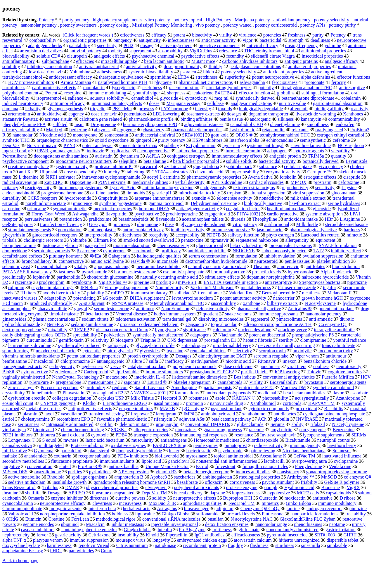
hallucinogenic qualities (159, 255)
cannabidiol (142, 98)
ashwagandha (252, 82)
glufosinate (249, 529)
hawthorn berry (342, 445)
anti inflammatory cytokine (168, 187)
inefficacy (174, 361)
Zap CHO (53, 182)
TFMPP (81, 329)
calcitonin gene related (100, 119)
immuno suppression (89, 540)
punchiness (269, 366)
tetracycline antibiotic (334, 329)
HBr (329, 219)
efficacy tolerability (20, 129)
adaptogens (200, 334)
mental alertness (256, 287)
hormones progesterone (81, 187)
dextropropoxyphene (21, 329)
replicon (119, 387)
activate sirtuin (58, 119)
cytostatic (92, 350)
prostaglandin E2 (107, 392)
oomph (270, 487)
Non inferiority (169, 287)
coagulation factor (243, 208)
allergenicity (297, 240)
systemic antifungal (265, 145)
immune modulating (107, 92)
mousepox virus (131, 540)
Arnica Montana (75, 82)
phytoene (163, 82)
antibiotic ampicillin (207, 250)
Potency (46, 19)
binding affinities (196, 119)
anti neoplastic (102, 229)
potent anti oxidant (336, 308)
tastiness (67, 271)
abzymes (102, 129)
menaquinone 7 (102, 382)
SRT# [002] (193, 134)
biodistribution (346, 266)
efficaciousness (245, 534)
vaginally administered (23, 376)
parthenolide (68, 276)
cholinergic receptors (43, 240)
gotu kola (219, 134)
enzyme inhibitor (67, 498)
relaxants (300, 129)
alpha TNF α (14, 540)
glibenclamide (250, 424)
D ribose (348, 498)
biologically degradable (261, 108)
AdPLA (153, 155)
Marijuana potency (252, 19)
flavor (337, 392)
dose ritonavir (104, 113)
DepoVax (11, 145)
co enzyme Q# (357, 476)
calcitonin (222, 329)
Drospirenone (103, 124)
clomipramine (313, 340)
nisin (79, 124)
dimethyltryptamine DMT (222, 355)
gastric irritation (340, 529)
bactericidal (270, 40)
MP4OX (299, 182)
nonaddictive (271, 198)
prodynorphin (51, 282)
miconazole (168, 261)
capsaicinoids (338, 492)
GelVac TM (304, 455)
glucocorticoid (209, 245)
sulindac (182, 292)
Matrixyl (54, 129)
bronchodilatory (36, 261)
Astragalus (167, 508)
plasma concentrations (54, 319)
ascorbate (359, 392)
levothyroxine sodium (192, 298)
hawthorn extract (305, 203)
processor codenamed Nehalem (149, 324)
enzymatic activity (283, 171)
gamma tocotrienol (165, 203)
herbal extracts (136, 508)
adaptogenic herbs (45, 45)
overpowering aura (309, 461)
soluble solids (239, 161)
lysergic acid (123, 87)
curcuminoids (39, 340)
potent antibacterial (267, 334)
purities (75, 471)
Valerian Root (242, 292)
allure (136, 361)
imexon (290, 361)
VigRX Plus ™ (112, 282)
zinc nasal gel (21, 387)
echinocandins (279, 140)
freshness (296, 34)
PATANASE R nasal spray (27, 271)
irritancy (10, 187)
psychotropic (230, 450)
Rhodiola (56, 476)
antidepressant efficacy (70, 77)
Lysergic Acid (123, 187)
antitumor (145, 308)
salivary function (243, 234)
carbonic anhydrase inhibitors (249, 61)
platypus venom (48, 540)
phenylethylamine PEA (24, 124)
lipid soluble (127, 371)
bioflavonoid (167, 455)
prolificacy (170, 250)
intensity (203, 108)
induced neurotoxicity (22, 103)
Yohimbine (80, 71)
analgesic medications (251, 103)
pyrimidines (100, 471)
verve (115, 366)
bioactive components (219, 45)
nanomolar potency (39, 25)
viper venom (307, 355)
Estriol (202, 466)
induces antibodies (253, 471)
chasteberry (154, 129)
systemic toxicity (72, 166)
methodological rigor (115, 519)
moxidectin (295, 498)
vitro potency (157, 19)
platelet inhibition (333, 261)
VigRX (353, 487)
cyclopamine (346, 461)
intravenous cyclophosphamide (111, 177)
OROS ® (244, 134)
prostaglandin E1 (220, 340)
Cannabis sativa (17, 445)
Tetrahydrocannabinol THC (306, 87)
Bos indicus (245, 376)
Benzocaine (344, 429)
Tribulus (50, 487)
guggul (80, 308)
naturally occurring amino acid (169, 276)
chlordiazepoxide (262, 440)
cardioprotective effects (54, 87)
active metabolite (24, 476)
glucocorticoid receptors (54, 234)
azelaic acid (175, 166)
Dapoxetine (80, 182)
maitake (9, 455)
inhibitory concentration (49, 66)
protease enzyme (241, 487)
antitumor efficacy (67, 103)
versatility (340, 150)
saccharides (184, 476)
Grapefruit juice (113, 198)
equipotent (325, 240)
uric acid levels (240, 513)
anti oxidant (73, 434)
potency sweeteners (78, 25)
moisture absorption (131, 245)
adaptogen (277, 150)
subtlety (171, 145)
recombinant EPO (73, 419)
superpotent (140, 50)
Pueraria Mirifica (338, 376)
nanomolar (22, 134)
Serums (278, 424)
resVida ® (140, 261)
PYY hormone (174, 108)
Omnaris (36, 498)
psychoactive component (25, 161)
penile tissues (297, 261)
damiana (10, 108)
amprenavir (288, 266)
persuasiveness (38, 219)
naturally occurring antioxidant (217, 266)
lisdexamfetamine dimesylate (199, 376)
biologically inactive (263, 203)
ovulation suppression (322, 255)
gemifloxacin (71, 340)
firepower (140, 413)
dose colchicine (238, 366)
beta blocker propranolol (196, 161)
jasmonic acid (270, 229)
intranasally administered (69, 424)
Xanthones (353, 113)
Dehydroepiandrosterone (214, 203)
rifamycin (163, 419)
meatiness (311, 292)
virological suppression (126, 287)
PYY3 (69, 145)
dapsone (217, 492)
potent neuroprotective (273, 77)
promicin (194, 403)
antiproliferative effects (90, 408)
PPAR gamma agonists (58, 150)
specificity (107, 45)
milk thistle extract (307, 198)
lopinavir (41, 276)
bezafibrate (187, 482)
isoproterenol (48, 98)
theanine (10, 492)
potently (266, 87)
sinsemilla (310, 545)
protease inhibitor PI (114, 166)
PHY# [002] (248, 213)
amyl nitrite (281, 429)
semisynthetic (313, 140)
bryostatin (313, 382)
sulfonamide (207, 513)
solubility (11, 66)
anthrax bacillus (123, 466)
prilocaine (36, 208)
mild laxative (14, 450)
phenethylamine (285, 124)
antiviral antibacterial (99, 66)
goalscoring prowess (222, 429)
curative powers (130, 498)
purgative (11, 466)
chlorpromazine (75, 361)
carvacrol (148, 166)
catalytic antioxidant (147, 366)
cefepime (341, 140)
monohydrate (85, 134)
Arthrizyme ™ (300, 476)
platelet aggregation (192, 382)
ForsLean (80, 519)
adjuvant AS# (192, 419)
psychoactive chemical (153, 55)
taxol (49, 413)
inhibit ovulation (279, 255)
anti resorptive (278, 282)
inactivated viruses (19, 298)
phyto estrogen (280, 234)
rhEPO (117, 292)
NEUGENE (244, 250)
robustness (198, 398)
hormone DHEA (154, 208)
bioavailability (15, 55)
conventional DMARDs (208, 424)
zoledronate (66, 371)
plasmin (29, 413)
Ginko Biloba (298, 503)
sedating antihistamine (92, 324)
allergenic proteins (151, 429)
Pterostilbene (14, 155)
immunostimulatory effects (116, 103)
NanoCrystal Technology (75, 376)
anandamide (35, 455)
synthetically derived (255, 98)
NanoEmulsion (175, 308)
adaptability (55, 298)
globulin (281, 419)
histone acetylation (60, 245)
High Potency (218, 19)
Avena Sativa (260, 177)
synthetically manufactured (157, 334)
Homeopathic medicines (216, 440)
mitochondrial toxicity (199, 192)
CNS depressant (182, 340)
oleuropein (77, 55)
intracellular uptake (119, 61)
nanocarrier (284, 298)
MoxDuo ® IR (162, 503)
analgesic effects (109, 55)
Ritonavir (267, 361)
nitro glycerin (120, 350)
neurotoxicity (348, 366)
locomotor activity (335, 350)
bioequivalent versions (290, 245)
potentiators (135, 113)
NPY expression (133, 471)
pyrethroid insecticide (287, 534)
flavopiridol (116, 213)
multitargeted (51, 445)
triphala (9, 240)
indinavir (95, 150)
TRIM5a (316, 155)
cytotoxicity (196, 98)
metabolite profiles (43, 408)
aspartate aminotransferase (159, 198)
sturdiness (285, 545)
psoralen (188, 71)
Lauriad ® (157, 382)
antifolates (315, 266)
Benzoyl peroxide (278, 292)
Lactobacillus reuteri (320, 234)
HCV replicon (351, 145)
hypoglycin (165, 329)
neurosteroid (266, 261)
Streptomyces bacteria (319, 282)
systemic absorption (324, 213)
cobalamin (351, 98)
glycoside (169, 98)
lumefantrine (44, 392)
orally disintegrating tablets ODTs (34, 334)
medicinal (267, 392)
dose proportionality (182, 66)
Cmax (106, 550)
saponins (132, 382)
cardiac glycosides (266, 182)
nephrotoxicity (16, 534)
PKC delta (121, 108)
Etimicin (33, 519)
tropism (234, 192)
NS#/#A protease (127, 303)
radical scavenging (19, 182)
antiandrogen (193, 345)
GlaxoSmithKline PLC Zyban (307, 519)
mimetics (270, 503)
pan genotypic (312, 429)
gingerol (143, 140)
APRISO (76, 492)
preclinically (14, 276)
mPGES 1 (187, 282)
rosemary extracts (203, 113)
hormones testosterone (135, 271)
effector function (254, 92)
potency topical (188, 19)
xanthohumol (254, 413)
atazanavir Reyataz (20, 119)
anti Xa (26, 171)
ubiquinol (70, 524)
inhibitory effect (346, 250)
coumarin (62, 455)
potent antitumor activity (243, 298)
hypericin (231, 145)
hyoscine (175, 350)
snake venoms (238, 313)
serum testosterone (111, 308)
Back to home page (20, 560)
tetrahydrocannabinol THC (285, 134)
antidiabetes (285, 413)
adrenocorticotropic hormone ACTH (278, 324)
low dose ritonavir (46, 71)
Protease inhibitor (87, 445)
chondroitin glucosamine (110, 276)
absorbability (170, 50)
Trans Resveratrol (19, 487)
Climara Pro (105, 240)
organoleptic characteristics (62, 140)
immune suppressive (231, 229)
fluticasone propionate (72, 461)
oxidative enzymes (128, 445)
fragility (235, 545)
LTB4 (183, 77)
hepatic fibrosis (257, 340)
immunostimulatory (149, 292)
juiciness (122, 224)
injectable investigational (174, 524)
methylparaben (205, 361)
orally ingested (329, 129)
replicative (121, 150)
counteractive (71, 261)
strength (296, 40)
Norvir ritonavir (42, 145)
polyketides (115, 334)
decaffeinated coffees (22, 255)
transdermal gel (176, 319)
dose (169, 224)
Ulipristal (48, 171)
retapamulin (273, 129)
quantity (338, 155)
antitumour (336, 355)
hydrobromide (78, 198)
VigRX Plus (201, 50)
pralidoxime (100, 219)
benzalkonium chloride (325, 361)
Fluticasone (272, 513)
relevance (228, 50)
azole (220, 398)
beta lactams (97, 313)
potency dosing (114, 25)
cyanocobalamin (17, 503)
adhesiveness (109, 71)
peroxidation (70, 229)
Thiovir (314, 371)
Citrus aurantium (132, 545)
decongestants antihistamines (61, 155)
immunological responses (203, 434)
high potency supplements (117, 19)
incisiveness (130, 503)
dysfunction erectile (26, 398)
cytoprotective (34, 371)
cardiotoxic (142, 250)
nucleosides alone (254, 329)
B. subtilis (333, 408)
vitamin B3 (166, 471)
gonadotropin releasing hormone (336, 471)
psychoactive (147, 213)
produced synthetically (51, 303)
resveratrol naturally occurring (286, 345)
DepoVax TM (154, 492)
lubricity (112, 171)
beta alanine (154, 161)
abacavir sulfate (52, 308)
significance (194, 329)
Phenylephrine (308, 466)
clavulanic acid (209, 171)
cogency (76, 113)
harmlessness (59, 545)
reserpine (73, 92)
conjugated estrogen (186, 155)
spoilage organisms (89, 476)
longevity (161, 540)
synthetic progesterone (120, 203)
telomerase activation (135, 319)
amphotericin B (128, 476)
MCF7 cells (308, 492)
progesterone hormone (62, 192)
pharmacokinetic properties (196, 129)
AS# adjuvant (92, 303)
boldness (120, 513)
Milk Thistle (142, 398)
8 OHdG (10, 519)
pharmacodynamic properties (214, 177)
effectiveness (132, 34)
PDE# (121, 434)
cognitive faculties (345, 371)
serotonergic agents (348, 382)
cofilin (107, 424)
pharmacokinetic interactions (206, 82)
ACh (262, 419)
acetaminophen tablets (203, 219)
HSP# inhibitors (207, 140)
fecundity (235, 55)
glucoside (321, 208)
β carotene (86, 250)
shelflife (32, 492)
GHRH (349, 534)
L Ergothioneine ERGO (125, 403)
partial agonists (218, 387)
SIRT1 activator (60, 177)
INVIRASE (307, 419)
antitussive (323, 498)
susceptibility (223, 303)
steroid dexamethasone (346, 224)
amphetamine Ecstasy (22, 550)
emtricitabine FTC (256, 387)
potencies (272, 34)
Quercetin (268, 498)
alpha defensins (315, 77)
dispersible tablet (343, 540)
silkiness (286, 119)
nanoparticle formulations (314, 513)
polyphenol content (20, 92)
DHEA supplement (147, 298)
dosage (146, 45)
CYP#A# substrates (169, 171)
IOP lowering (287, 371)
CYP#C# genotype (57, 403)
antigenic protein (285, 155)
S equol (49, 440)
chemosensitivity (173, 245)
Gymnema (43, 450)
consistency (288, 471)
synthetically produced (79, 345)
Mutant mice (203, 61)
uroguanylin (167, 424)
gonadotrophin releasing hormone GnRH (132, 482)
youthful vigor (146, 92)
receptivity (158, 234)
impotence (82, 203)
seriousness (28, 424)
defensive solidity (212, 308)
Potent (51, 92)
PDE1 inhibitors (17, 434)
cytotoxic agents (309, 150)
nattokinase (165, 545)
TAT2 (319, 250)
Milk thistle (307, 224)
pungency (123, 40)
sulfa (153, 361)
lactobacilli (274, 461)
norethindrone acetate (45, 203)
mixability (57, 329)
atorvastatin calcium (252, 540)
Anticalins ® (300, 308)
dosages (234, 113)
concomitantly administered (292, 529)
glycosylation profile (155, 345)
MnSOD (329, 476)
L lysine (349, 187)
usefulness (152, 87)
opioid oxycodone (112, 140)
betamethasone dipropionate (308, 98)
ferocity (338, 82)
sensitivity (325, 187)
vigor (248, 40)
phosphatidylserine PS (313, 334)
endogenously (213, 187)
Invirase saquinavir (278, 434)
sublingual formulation (323, 92)
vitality (80, 266)
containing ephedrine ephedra (89, 529)
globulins (286, 92)
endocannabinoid (18, 192)
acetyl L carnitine (163, 177)
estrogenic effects (320, 177)
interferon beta (102, 508)
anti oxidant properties (197, 150)
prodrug (163, 282)
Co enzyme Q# (332, 324)
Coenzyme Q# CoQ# (260, 508)
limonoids (135, 192)
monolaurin (94, 87)
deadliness (320, 40)
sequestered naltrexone (257, 240)
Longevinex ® (21, 440)
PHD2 (56, 550)
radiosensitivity (268, 445)
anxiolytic (302, 350)
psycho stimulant (278, 482)
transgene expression (153, 434)
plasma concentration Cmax (122, 329)
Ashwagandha (85, 213)
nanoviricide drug (226, 403)
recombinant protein (202, 545)
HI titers (28, 292)
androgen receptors (324, 508)
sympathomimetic (69, 208)
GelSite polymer (17, 224)
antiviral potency (85, 50)
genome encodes (38, 524)
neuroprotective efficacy (63, 503)
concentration (39, 466)
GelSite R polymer (341, 482)
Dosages (183, 355)
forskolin (288, 177)
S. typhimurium (200, 145)
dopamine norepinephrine (271, 276)
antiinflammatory (18, 61)
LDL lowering (166, 113)
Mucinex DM (293, 387)
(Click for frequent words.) (88, 34)
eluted (65, 466)
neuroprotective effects (194, 498)
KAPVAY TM (321, 403)
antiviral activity (141, 66)
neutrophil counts (333, 440)
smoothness (318, 124)
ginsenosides (14, 319)
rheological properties (259, 476)
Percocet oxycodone (59, 387)
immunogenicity (305, 445)
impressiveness (246, 492)
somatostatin (116, 134)
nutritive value (292, 103)
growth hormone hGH (322, 298)
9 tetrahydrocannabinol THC (177, 303)
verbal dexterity (190, 182)
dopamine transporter (268, 113)
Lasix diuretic (242, 129)
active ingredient (176, 45)
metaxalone (116, 376)
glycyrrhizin (13, 234)
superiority (235, 77)
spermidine (160, 77)
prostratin (322, 182)
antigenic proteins (301, 61)
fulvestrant (225, 466)
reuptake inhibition (208, 350)
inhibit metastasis (128, 524)
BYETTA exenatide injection (231, 282)
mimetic (354, 234)
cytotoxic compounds (269, 408)
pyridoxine (81, 282)
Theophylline (264, 219)
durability (11, 198)
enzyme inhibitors (136, 408)
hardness (352, 229)
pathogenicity (62, 366)
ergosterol (260, 319)
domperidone (14, 250)
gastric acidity (68, 534)
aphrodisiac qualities (202, 503)
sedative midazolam (27, 482)
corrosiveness (242, 482)
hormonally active (228, 271)
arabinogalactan (217, 476)
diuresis (238, 219)
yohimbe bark (239, 166)
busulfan (215, 519)
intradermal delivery (232, 345)
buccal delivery (188, 492)
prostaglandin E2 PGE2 (212, 371)
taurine (293, 508)
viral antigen (14, 429)
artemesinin (19, 113)
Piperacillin (176, 534)
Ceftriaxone (100, 534)
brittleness (222, 529)
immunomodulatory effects (237, 155)
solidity (159, 498)
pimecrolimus (289, 319)
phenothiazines (308, 524)
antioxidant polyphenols (228, 392)
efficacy (158, 34)
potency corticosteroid (276, 25)
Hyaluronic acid (299, 487)
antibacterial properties (309, 66)
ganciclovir (178, 461)
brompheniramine (19, 245)
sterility (286, 340)
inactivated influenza (341, 455)
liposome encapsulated (113, 492)
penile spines (205, 445)
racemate (23, 282)
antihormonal (276, 224)
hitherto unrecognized (299, 540)
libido (208, 71)
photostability (275, 398)
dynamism (129, 155)
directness (99, 498)
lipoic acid (151, 461)
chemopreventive (153, 150)
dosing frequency (301, 45)
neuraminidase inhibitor (159, 266)
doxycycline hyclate (21, 545)
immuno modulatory (337, 503)
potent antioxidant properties (93, 355)
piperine (141, 282)
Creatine (56, 519)
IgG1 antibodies (209, 534)
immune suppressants (278, 313)
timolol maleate (64, 313)
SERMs (358, 434)
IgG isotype (193, 408)
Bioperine (330, 487)
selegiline (127, 161)
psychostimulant (226, 408)
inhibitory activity (187, 229)
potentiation (71, 219)
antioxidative (49, 113)
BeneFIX (55, 324)
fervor (42, 534)
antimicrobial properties (323, 50)
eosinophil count (17, 403)
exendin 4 (200, 198)
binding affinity (329, 108)
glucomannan (343, 192)
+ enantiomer (209, 292)
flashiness (259, 545)
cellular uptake (298, 166)
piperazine (357, 282)
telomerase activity (234, 198)
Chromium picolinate (22, 508)
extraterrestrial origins (254, 187)
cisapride (351, 177)
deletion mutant (134, 424)
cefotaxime (348, 182)
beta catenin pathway (231, 419)
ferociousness (284, 82)
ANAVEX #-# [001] (149, 392)
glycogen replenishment (203, 224)
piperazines (186, 429)
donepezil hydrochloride (139, 450)
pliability (95, 292)
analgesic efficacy (342, 61)
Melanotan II (340, 292)
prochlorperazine (182, 213)
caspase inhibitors (37, 529)
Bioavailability (283, 382)
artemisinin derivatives (41, 50)
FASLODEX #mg (169, 445)
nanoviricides (81, 550)
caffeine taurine (105, 192)
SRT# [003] (325, 534)
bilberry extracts (282, 303)
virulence (247, 34)
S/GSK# (119, 429)
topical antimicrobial (233, 455)
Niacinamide (230, 334)
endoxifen (345, 124)
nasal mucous (166, 403)
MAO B (167, 408)
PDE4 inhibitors (132, 455)
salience (75, 98)
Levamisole (357, 161)
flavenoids (165, 219)
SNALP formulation (338, 245)
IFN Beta (89, 287)
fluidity (215, 66)
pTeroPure (39, 382)
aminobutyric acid (218, 413)
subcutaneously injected (284, 250)
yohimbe (333, 45)
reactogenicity (38, 187)
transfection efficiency (61, 224)
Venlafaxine (340, 466)
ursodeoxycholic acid (55, 350)
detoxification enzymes (227, 524)
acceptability (188, 234)
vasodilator (71, 413)
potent (179, 34)
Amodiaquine (184, 387)
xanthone (251, 303)
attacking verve (292, 329)
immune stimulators (164, 371)
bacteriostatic (198, 450)
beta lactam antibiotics (304, 392)
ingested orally (16, 150)
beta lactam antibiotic (164, 61)
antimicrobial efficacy (143, 229)
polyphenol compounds (195, 366)
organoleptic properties (85, 40)
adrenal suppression (266, 192)
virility (225, 34)
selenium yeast (16, 266)
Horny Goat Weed (48, 213)
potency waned (237, 25)
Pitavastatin (73, 392)
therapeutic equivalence (121, 77)
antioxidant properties (283, 71)
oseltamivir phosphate (183, 271)
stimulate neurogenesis (29, 229)
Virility (256, 382)
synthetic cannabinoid (333, 387)
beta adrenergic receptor (205, 471)
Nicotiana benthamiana (303, 450)
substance (268, 166)
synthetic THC (16, 140)
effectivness (130, 234)
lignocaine (145, 513)
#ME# (95, 255)
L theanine (28, 177)
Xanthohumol (263, 403)
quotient (210, 313)
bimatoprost (236, 445)
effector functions (353, 77)
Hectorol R (171, 398)
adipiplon (224, 508)
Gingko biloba (137, 529)
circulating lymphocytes (228, 87)
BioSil (8, 371)
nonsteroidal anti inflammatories (226, 461)
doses (154, 103)
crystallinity (13, 392)
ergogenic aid (217, 213)
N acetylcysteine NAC (252, 519)
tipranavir (219, 240)
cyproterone (114, 250)
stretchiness (207, 77)
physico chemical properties (112, 487)
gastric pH (161, 192)
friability (309, 482)
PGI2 (129, 45)
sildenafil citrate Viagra (273, 55)
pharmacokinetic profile (151, 119)
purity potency (75, 19)
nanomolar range (271, 524)
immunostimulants (117, 461)
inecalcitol (43, 361)
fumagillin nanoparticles (265, 466)
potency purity (342, 25)
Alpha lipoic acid (336, 271)
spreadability (85, 334)
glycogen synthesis (65, 108)
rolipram (16, 287)
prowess (146, 108)
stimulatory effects (222, 276)
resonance (244, 434)
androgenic (260, 119)
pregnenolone (68, 382)
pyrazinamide (94, 271)
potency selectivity (331, 19)
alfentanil (298, 108)
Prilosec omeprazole (297, 287)
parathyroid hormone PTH (123, 82)
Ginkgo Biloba (175, 513)
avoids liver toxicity (61, 292)
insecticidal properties (322, 55)
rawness (71, 440)
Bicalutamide (297, 440)
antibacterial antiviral (155, 134)
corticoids (292, 403)
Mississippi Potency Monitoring (162, 25)
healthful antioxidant (286, 208)
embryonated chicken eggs (202, 540)
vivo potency (207, 25)
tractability (356, 513)
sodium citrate (95, 319)
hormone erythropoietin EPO (150, 124)
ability (298, 424)
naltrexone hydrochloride (325, 276)
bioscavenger (196, 508)
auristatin (104, 155)
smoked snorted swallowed (148, 240)
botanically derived (321, 161)
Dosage (55, 492)
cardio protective (283, 213)
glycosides (150, 350)
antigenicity (150, 40)
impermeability (244, 171)
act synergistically (312, 398)
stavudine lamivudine (311, 145)
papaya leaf (95, 245)
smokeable (337, 545)
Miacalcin (95, 524)
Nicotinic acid (52, 134)
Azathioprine (348, 398)
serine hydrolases (344, 203)
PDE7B (214, 234)
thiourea (47, 434)
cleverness (102, 503)
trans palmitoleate (338, 345)
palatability (79, 45)
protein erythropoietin (147, 355)
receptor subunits (94, 455)
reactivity (359, 108)
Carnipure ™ (319, 171)
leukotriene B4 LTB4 (212, 92)
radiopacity (118, 345)
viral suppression (308, 192)
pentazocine (192, 240)
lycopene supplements (323, 434)
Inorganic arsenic (65, 508)
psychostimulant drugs (52, 287)
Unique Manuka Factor (167, 466)
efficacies (85, 61)
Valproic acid (20, 513)
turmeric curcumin (243, 150)
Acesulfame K (272, 455)
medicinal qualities (150, 182)
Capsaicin (195, 324)
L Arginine (350, 219)
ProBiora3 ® (90, 466)
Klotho (89, 403)
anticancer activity (218, 40)
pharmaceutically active (258, 308)
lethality (32, 108)
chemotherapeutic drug (82, 429)
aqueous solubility (107, 98)
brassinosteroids (133, 219)
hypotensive (278, 492)
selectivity (242, 350)
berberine (78, 129)
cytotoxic (100, 434)
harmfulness (13, 87)
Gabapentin (119, 255)
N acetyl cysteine (348, 424)
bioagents (125, 340)
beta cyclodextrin (246, 245)
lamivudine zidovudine (29, 345)
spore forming (15, 350)
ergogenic (126, 129)
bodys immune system (175, 313)
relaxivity (99, 340)
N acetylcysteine (320, 303)
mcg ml (221, 98)
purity (317, 34)
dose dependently (80, 171)
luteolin (164, 529)
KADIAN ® (243, 398)
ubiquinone (147, 224)
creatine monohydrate (28, 166)
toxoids (225, 108)
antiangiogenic (110, 361)
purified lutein (254, 371)
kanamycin (311, 119)
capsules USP (111, 398)
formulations (187, 392)
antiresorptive (352, 87)
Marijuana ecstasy (183, 103)
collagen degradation (71, 398)
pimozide (358, 508)
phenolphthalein (52, 266)
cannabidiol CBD (246, 124)
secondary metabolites (23, 461)
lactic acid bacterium (105, 440)
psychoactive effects (200, 55)
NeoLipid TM (241, 503)
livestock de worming (315, 113)
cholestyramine (35, 419)
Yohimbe (78, 240)
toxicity (115, 50)
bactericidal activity (277, 161)
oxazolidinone (47, 471)
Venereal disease (131, 313)
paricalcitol (71, 450)
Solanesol (342, 450)
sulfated (60, 124)
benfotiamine (14, 361)
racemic (256, 429)
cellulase (215, 103)
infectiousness (181, 40)
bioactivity (202, 34)
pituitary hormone (66, 255)
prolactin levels (266, 271)
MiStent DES (14, 471)
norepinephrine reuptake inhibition (72, 513)
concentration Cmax (138, 145)
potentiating (84, 298)
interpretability (98, 234)
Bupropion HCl (237, 498)
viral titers (296, 366)
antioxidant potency (292, 19)
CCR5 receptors (42, 198)
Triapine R (150, 340)
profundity (95, 387)
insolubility (128, 534)
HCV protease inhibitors (31, 82)
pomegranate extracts (22, 366)
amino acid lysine (107, 261)
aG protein (112, 298)
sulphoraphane (55, 61)
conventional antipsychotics (289, 376)
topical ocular (224, 324)
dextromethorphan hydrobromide (216, 261)
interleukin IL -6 (149, 376)
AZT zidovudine (226, 182)
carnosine (11, 208)
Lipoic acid (43, 429)
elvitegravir (156, 487)
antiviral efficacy (262, 45)
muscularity (142, 440)
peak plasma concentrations (255, 66)
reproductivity (295, 187)
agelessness (92, 366)
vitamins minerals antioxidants (31, 355)
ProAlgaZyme (192, 529)
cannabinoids (230, 382)
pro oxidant (306, 408)
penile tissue (231, 119)
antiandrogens (173, 440)
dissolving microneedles (221, 319)
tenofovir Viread (94, 545)
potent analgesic (97, 145)
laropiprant (166, 413)
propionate (314, 82)
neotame (337, 524)
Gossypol (98, 224)
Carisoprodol (96, 371)
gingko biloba (206, 166)
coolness (321, 366)
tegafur (329, 287)
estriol (8, 419)
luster (174, 450)
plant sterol (99, 450)
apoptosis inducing (111, 266)
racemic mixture (184, 87)
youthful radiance (349, 340)
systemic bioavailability (151, 71)
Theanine (262, 266)
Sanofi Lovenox (149, 387)
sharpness (176, 92)
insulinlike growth (70, 482)
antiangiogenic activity (197, 208)
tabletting (135, 171)
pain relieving (262, 450)
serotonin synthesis (52, 250)
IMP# (188, 413)
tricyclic (97, 108)
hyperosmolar (301, 271)
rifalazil (318, 424)
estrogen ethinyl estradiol (340, 134)
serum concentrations (208, 255)
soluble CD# (48, 55)
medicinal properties (113, 208)
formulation (246, 255)
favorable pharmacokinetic (122, 419)
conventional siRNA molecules (171, 519)
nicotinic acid (238, 361)
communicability (344, 119)
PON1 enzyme (112, 182)
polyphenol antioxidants (196, 487)
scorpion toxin (272, 350)
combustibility (42, 40)
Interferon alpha (244, 140)
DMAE (72, 487)
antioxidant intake (301, 219)
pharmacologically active (313, 229)
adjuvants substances (204, 124)
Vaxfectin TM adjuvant (212, 287)
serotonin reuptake (271, 355)
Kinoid (152, 534)
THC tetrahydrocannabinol (269, 50)
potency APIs (312, 25)
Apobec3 (158, 476)
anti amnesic (321, 319)
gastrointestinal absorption (337, 103)
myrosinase (196, 455)
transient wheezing (106, 413)
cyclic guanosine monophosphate (334, 413)
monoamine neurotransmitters (84, 161)
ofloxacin (213, 482)
